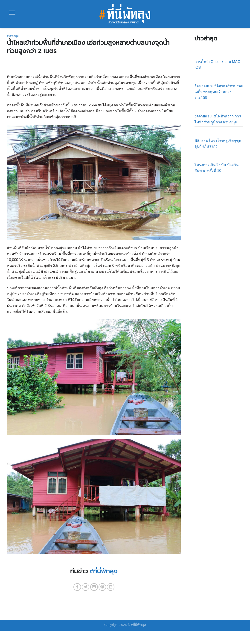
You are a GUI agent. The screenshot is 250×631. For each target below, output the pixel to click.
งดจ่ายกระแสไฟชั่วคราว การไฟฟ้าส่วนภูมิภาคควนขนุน (218, 119)
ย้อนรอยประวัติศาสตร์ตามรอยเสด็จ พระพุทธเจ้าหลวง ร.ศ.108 (219, 92)
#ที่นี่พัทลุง (103, 571)
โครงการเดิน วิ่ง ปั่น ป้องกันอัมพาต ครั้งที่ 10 (216, 168)
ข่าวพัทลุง (13, 35)
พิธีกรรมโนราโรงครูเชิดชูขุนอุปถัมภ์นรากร (218, 143)
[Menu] (12, 12)
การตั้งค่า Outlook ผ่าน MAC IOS (217, 65)
